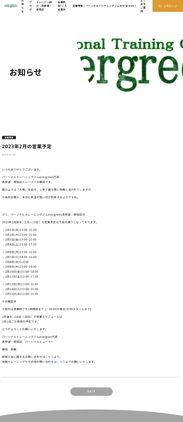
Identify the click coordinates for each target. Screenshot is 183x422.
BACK (91, 391)
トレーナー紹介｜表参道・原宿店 (44, 6)
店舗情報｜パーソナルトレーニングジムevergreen (103, 5)
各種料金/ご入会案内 (62, 6)
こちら (49, 357)
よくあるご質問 (143, 6)
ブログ (30, 6)
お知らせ (22, 6)
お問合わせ (167, 6)
